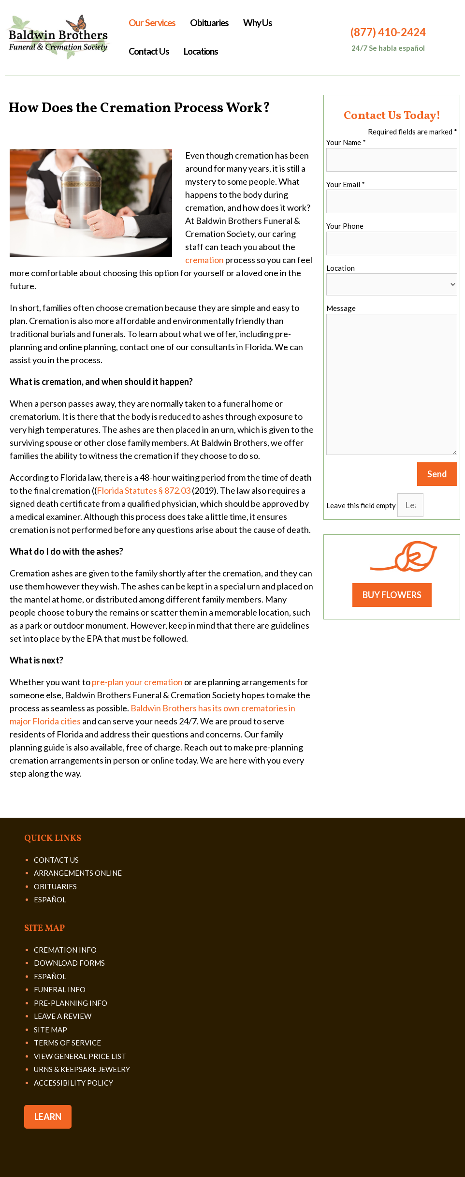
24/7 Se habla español (388, 48)
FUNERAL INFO (60, 989)
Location (340, 268)
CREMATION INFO (65, 949)
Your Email (345, 184)
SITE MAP (50, 1029)
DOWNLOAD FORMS (69, 962)
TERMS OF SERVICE (67, 1042)
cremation (204, 259)
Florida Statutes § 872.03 (143, 490)
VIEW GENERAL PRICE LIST (80, 1056)
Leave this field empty (361, 505)
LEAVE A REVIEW (62, 1016)
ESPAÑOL (50, 899)
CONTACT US (56, 859)
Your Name (346, 142)
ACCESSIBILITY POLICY (73, 1082)
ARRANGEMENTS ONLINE (78, 872)
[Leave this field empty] (410, 505)
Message (341, 308)
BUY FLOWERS (392, 594)
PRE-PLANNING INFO (70, 1003)
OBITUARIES (55, 886)
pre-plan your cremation (137, 682)
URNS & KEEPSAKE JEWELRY (82, 1069)
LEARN (47, 1116)
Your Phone (344, 225)
